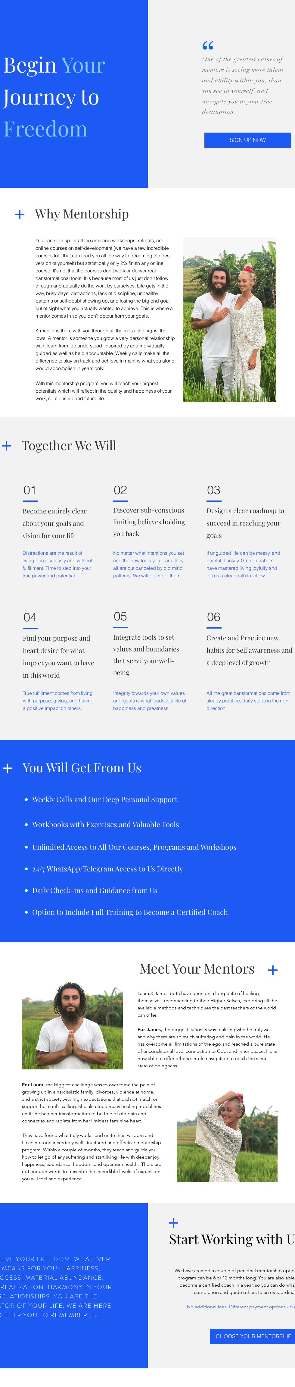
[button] (247, 140)
